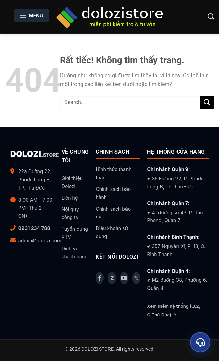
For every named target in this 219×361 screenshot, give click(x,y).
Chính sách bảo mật (113, 213)
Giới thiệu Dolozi (72, 182)
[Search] (211, 17)
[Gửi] (207, 102)
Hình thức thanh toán (113, 173)
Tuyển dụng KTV (75, 233)
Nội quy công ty (70, 213)
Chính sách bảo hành (113, 193)
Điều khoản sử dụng (112, 232)
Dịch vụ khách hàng (75, 253)
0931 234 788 (34, 228)
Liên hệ (70, 198)
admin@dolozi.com (39, 240)
